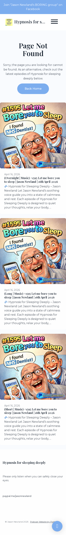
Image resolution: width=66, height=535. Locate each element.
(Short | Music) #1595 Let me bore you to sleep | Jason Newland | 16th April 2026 (30, 411)
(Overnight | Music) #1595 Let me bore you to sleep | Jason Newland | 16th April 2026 (32, 179)
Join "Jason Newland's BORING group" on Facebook (33, 7)
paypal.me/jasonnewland (17, 496)
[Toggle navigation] (54, 22)
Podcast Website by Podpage (44, 521)
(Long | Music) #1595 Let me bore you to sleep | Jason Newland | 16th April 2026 (30, 295)
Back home (33, 88)
